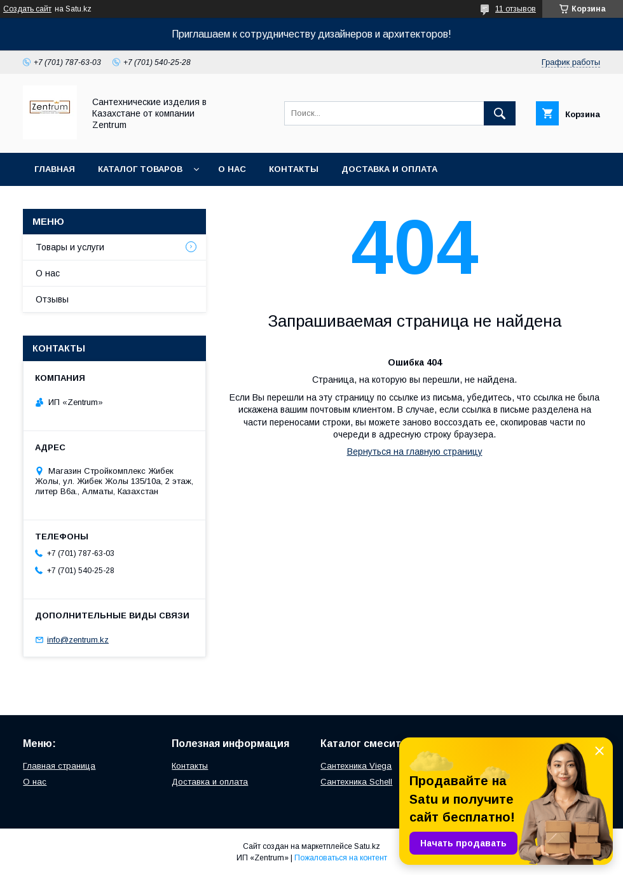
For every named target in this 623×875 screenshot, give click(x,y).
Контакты (293, 169)
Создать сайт (27, 8)
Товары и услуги (70, 247)
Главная (54, 169)
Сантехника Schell (356, 781)
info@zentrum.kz (78, 639)
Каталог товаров (140, 169)
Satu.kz (367, 846)
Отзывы (52, 299)
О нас (232, 169)
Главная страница (59, 766)
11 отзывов (515, 8)
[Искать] (500, 113)
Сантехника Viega (356, 766)
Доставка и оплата (389, 169)
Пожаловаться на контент (340, 857)
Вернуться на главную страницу (415, 451)
